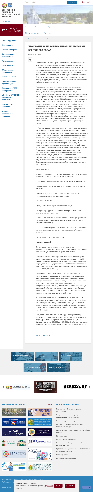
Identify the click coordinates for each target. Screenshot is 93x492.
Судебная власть (8, 65)
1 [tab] (49, 404)
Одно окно (47, 33)
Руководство (39, 27)
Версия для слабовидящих (15, 30)
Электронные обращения (66, 356)
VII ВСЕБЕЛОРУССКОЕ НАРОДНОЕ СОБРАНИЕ (10, 97)
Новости (28, 27)
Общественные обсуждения (8, 71)
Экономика (7, 45)
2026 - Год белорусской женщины (7, 114)
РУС (3, 21)
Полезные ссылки (9, 77)
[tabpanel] (27, 440)
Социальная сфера (10, 50)
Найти (72, 2)
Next (89, 387)
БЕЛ (9, 21)
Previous (4, 387)
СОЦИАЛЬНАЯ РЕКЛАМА (7, 106)
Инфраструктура (9, 41)
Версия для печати (30, 59)
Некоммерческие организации (9, 82)
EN (6, 21)
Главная (30, 39)
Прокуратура (7, 61)
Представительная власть (57, 27)
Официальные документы (8, 55)
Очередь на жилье (32, 368)
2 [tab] (51, 404)
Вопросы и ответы (56, 368)
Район (73, 27)
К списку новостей (43, 336)
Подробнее (49, 486)
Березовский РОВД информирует (9, 89)
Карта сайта (88, 2)
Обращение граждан (32, 33)
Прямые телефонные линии (21, 356)
